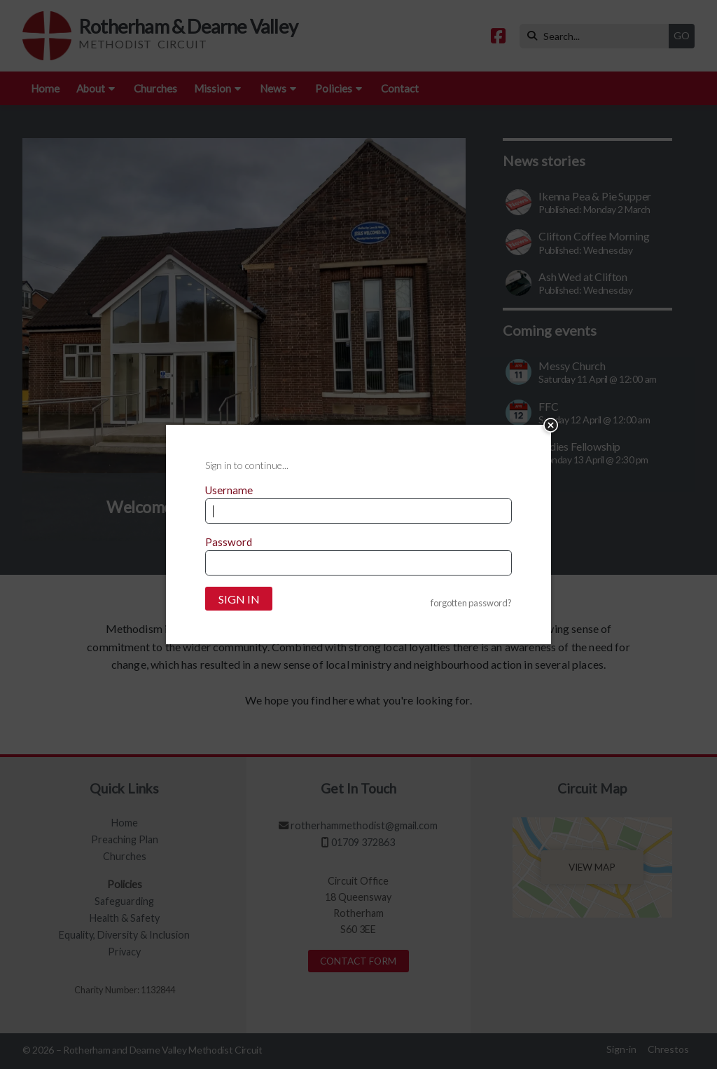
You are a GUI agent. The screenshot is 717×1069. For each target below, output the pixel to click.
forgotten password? (471, 603)
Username (229, 490)
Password (228, 542)
